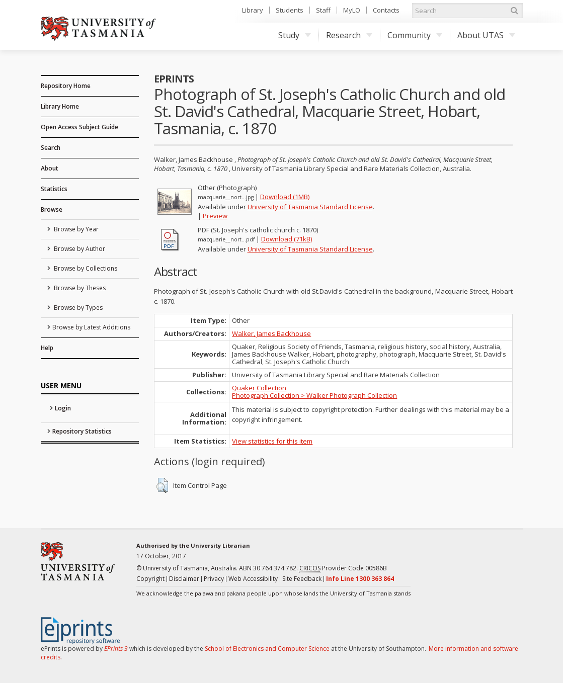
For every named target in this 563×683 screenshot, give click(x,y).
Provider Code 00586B (343, 568)
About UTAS (486, 35)
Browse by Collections (84, 268)
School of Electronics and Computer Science (267, 648)
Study (294, 35)
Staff (323, 10)
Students (289, 10)
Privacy (214, 578)
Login (63, 408)
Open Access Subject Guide (79, 127)
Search (50, 147)
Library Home (60, 106)
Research (349, 35)
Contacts (386, 10)
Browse (51, 209)
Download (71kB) (286, 238)
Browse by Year (75, 229)
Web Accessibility (253, 578)
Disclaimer (184, 578)
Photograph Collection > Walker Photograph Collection (314, 395)
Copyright (150, 578)
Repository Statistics (82, 431)
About (49, 168)
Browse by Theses (79, 288)
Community (414, 35)
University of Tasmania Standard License (310, 206)
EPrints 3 (116, 648)
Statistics (54, 189)
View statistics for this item (272, 441)
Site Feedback (301, 578)
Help (47, 348)
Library (252, 10)
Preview (215, 215)
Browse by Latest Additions (91, 327)
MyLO (351, 10)
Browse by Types (77, 307)
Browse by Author (78, 248)
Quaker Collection (259, 387)
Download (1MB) (284, 196)
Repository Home (66, 85)
